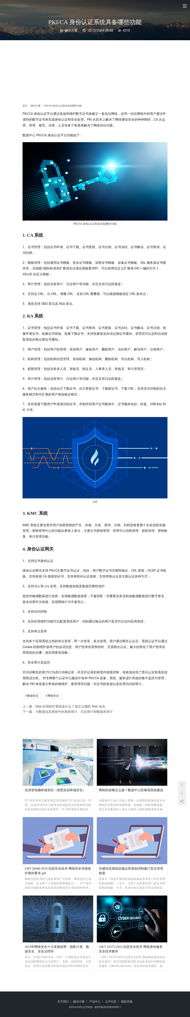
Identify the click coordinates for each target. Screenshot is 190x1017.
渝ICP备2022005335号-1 (107, 1007)
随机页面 (126, 1001)
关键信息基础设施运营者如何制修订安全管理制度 (131, 871)
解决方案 (71, 30)
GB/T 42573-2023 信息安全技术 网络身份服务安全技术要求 (131, 949)
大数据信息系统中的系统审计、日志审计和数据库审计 (74, 712)
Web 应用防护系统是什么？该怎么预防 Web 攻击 (70, 706)
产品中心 (95, 1001)
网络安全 (53, 695)
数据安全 (32, 695)
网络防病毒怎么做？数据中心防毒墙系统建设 (131, 790)
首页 (25, 105)
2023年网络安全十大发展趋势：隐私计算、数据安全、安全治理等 (57, 949)
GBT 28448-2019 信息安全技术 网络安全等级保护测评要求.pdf (58, 871)
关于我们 (63, 1001)
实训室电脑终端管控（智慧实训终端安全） (55, 790)
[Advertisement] (95, 70)
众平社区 (111, 1001)
